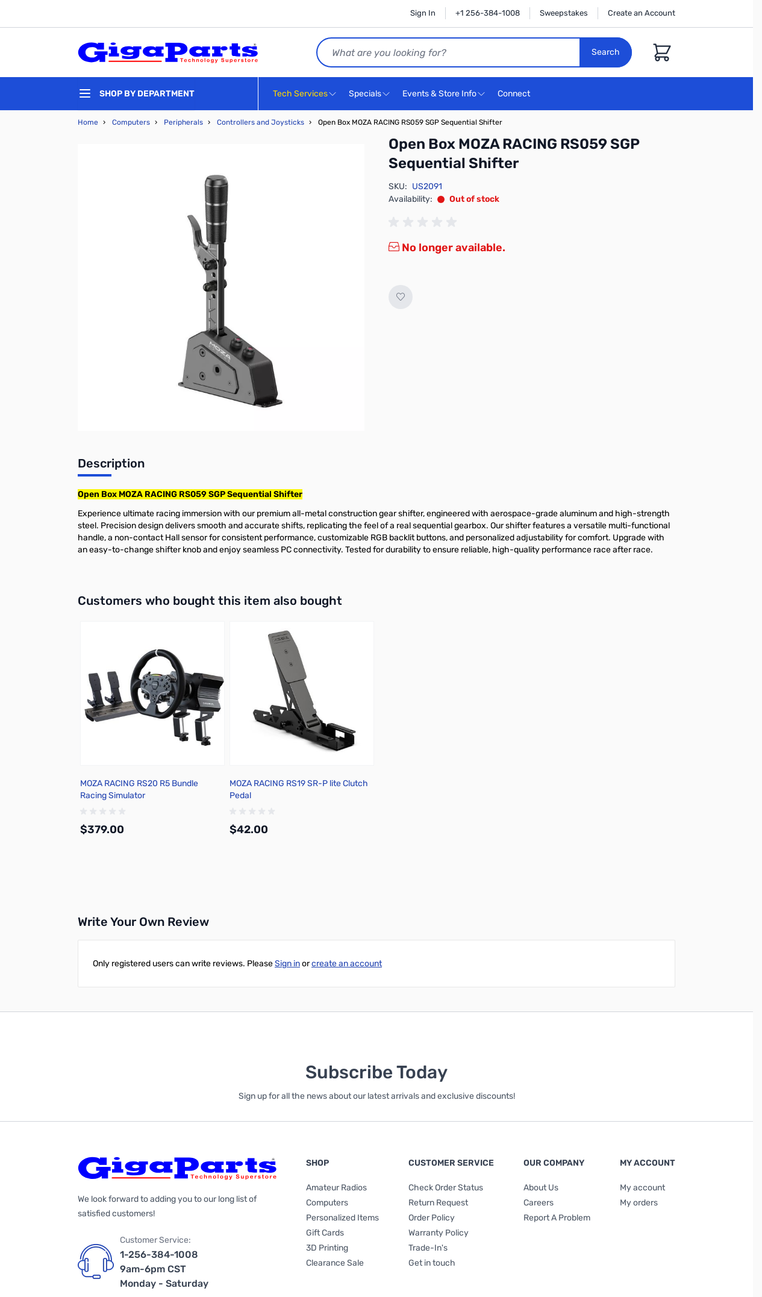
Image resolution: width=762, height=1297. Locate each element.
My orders (639, 1203)
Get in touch (431, 1263)
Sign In (423, 12)
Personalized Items (342, 1218)
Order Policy (431, 1218)
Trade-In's (428, 1248)
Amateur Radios (336, 1188)
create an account (346, 963)
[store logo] (168, 52)
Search (606, 52)
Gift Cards (325, 1233)
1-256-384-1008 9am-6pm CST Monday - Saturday (164, 1269)
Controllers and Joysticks (260, 122)
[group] (425, 222)
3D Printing (327, 1248)
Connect (515, 94)
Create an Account (641, 12)
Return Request (438, 1203)
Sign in (287, 963)
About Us (540, 1188)
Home (88, 122)
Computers (131, 122)
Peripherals (183, 122)
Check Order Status (445, 1188)
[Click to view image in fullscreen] (221, 287)
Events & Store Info (439, 94)
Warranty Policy (438, 1233)
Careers (538, 1203)
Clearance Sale (335, 1263)
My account (642, 1188)
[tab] (111, 467)
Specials (365, 94)
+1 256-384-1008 (487, 12)
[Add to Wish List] (401, 297)
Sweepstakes (564, 12)
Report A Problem (556, 1218)
